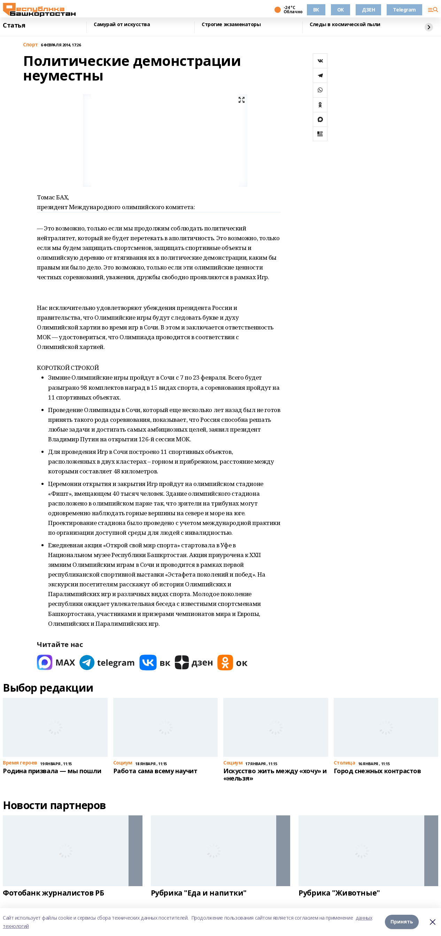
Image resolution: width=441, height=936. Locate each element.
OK (340, 9)
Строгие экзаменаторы (231, 25)
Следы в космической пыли (345, 25)
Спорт (30, 45)
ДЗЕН (368, 9)
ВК (316, 9)
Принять (401, 922)
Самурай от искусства (122, 25)
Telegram (404, 9)
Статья (14, 25)
